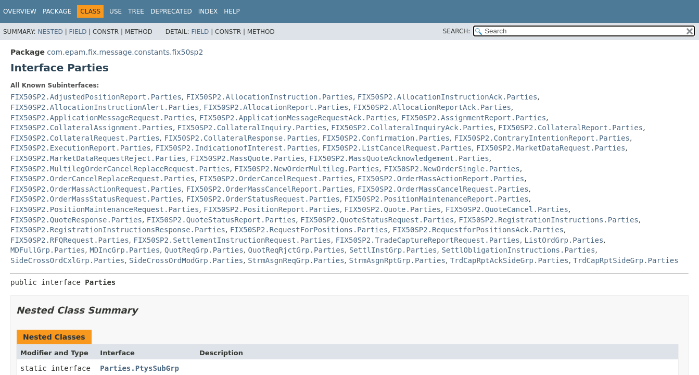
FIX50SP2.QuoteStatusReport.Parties (221, 220)
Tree (136, 11)
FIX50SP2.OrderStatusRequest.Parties (263, 199)
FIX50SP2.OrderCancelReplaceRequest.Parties (102, 178)
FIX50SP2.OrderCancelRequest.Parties (276, 178)
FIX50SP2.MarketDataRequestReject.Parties (98, 158)
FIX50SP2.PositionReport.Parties (271, 209)
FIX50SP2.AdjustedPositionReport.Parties (96, 97)
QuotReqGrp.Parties (204, 250)
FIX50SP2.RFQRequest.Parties (69, 240)
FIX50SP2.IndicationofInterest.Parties (237, 148)
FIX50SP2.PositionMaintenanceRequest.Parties (104, 209)
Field (77, 31)
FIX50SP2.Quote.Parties (393, 209)
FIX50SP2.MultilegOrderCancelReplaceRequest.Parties (120, 169)
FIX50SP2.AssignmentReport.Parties (473, 118)
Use (115, 11)
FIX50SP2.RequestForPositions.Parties (309, 230)
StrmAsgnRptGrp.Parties (397, 260)
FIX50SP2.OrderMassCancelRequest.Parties (443, 189)
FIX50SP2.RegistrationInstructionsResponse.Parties (117, 230)
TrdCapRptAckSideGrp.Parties (509, 260)
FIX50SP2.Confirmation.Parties (385, 138)
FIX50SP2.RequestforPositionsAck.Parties (478, 230)
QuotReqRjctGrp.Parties (296, 250)
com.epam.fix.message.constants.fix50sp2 (125, 52)
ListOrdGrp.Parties (564, 240)
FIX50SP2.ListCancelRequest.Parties (397, 148)
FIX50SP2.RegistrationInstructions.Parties (549, 220)
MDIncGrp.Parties (125, 250)
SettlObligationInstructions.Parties (518, 250)
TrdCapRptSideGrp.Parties (625, 260)
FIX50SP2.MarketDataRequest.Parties (551, 148)
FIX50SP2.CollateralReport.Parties (570, 127)
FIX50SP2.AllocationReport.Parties (276, 107)
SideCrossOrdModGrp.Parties (186, 260)
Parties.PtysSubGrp (139, 368)
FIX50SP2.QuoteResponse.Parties (76, 220)
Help (232, 11)
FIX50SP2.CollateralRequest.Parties (85, 138)
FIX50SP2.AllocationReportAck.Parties (432, 107)
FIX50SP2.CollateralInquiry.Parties (252, 127)
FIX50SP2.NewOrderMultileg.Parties (306, 169)
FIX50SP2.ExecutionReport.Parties (80, 148)
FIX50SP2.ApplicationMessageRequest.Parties (102, 118)
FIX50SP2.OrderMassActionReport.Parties (441, 178)
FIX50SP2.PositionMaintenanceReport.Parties (437, 199)
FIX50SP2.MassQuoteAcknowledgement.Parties (399, 158)
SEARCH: (457, 31)
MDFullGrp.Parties (47, 250)
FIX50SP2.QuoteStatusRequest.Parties (377, 220)
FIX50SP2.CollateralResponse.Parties (240, 138)
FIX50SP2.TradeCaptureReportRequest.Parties (428, 240)
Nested (49, 31)
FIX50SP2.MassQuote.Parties (247, 158)
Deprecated (171, 11)
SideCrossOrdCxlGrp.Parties (67, 260)
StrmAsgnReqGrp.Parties (296, 260)
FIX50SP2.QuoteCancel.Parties (507, 209)
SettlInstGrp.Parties (393, 250)
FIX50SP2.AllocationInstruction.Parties (269, 97)
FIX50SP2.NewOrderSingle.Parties (451, 169)
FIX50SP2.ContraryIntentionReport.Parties (542, 138)
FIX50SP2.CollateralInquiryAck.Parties (412, 127)
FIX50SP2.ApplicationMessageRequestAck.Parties (298, 118)
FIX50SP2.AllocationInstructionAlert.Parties (104, 107)
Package (57, 11)
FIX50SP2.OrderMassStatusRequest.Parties (96, 199)
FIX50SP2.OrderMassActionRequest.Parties (96, 189)
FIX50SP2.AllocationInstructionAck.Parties (448, 97)
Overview (19, 11)
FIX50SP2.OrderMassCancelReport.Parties (269, 189)
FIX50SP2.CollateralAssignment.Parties (91, 127)
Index (208, 11)
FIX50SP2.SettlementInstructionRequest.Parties (232, 240)
